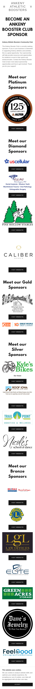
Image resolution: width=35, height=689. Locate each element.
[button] (4, 6)
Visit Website (17, 128)
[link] (18, 6)
